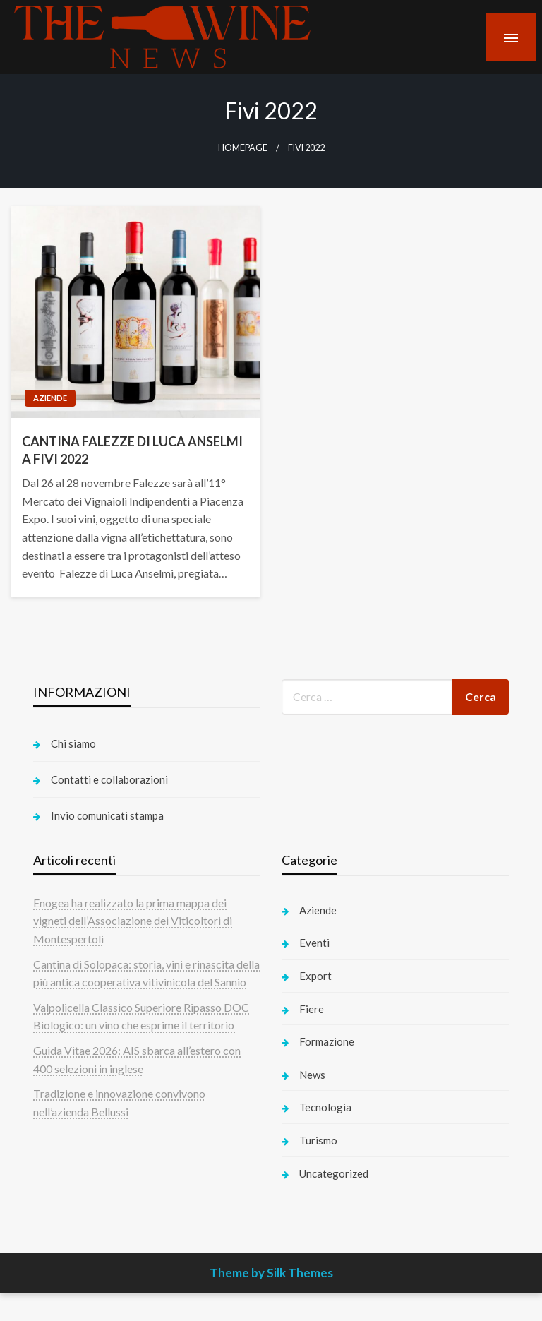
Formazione (326, 1041)
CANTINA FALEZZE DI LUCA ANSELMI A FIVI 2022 (132, 450)
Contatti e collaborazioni (109, 779)
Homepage (242, 148)
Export (315, 975)
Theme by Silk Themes (271, 1272)
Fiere (311, 1009)
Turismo (318, 1140)
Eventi (314, 942)
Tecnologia (325, 1107)
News (312, 1074)
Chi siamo (73, 743)
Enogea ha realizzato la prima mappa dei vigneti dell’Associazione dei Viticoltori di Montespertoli (132, 920)
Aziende (50, 397)
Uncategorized (333, 1173)
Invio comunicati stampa (107, 815)
